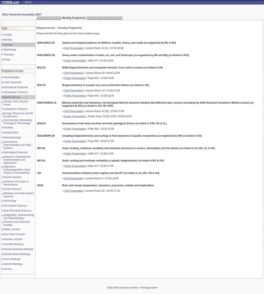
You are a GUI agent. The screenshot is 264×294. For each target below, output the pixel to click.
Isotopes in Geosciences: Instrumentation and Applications (17, 159)
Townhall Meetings (13, 244)
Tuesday (8, 44)
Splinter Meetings (12, 264)
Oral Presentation (73, 48)
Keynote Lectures (12, 239)
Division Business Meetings (18, 249)
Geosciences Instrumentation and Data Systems (17, 144)
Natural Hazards (12, 177)
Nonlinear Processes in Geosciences (16, 183)
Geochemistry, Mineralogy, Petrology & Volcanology (17, 122)
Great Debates (11, 77)
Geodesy (8, 127)
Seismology (9, 200)
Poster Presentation (74, 60)
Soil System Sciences (15, 205)
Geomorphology (12, 137)
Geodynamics (10, 132)
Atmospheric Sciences (15, 92)
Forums (7, 269)
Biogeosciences (12, 97)
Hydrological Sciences (15, 152)
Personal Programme (99, 18)
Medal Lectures (11, 229)
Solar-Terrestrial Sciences (17, 210)
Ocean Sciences (12, 189)
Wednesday (9, 49)
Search (117, 18)
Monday (7, 39)
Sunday (7, 34)
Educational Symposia (15, 87)
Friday (6, 59)
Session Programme (49, 18)
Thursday (8, 54)
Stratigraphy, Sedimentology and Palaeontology (18, 217)
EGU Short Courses (14, 234)
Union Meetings (11, 259)
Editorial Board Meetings (16, 254)
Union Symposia (12, 82)
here (96, 33)
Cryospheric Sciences (15, 109)
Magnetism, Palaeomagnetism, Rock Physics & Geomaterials (16, 169)
